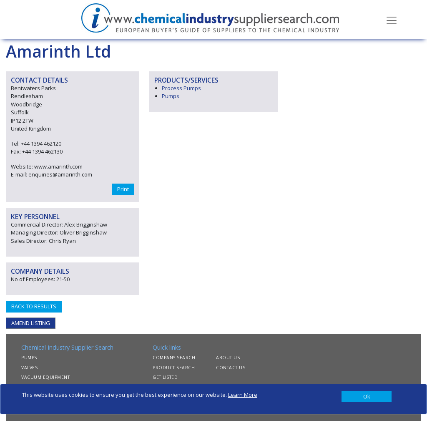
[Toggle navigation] (391, 20)
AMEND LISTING (30, 323)
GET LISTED (165, 377)
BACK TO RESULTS (33, 306)
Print (123, 189)
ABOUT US (228, 357)
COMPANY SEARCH (174, 357)
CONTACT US (230, 368)
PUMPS (29, 357)
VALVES (29, 368)
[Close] (367, 397)
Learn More (242, 394)
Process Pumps (181, 88)
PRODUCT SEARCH (174, 368)
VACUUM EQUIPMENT (45, 377)
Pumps (170, 96)
